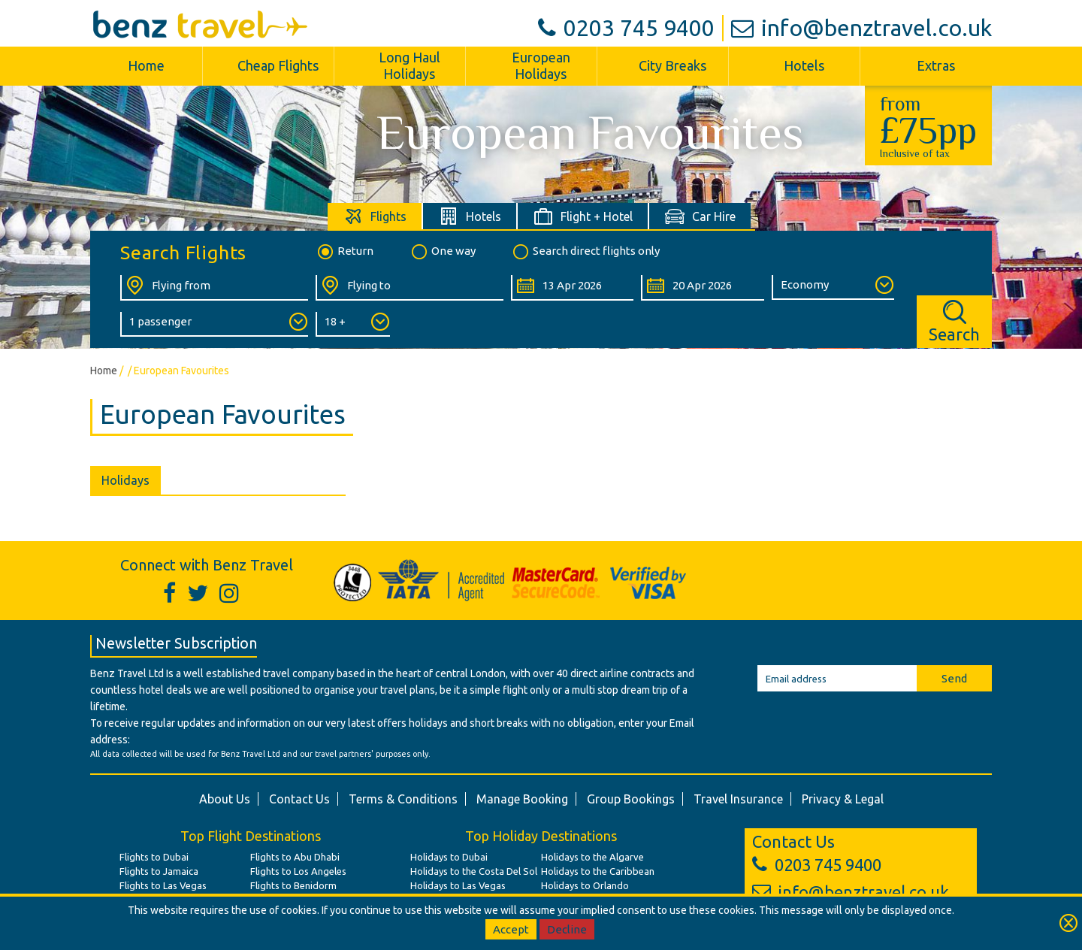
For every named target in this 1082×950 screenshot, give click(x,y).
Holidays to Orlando (585, 885)
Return (344, 252)
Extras (936, 65)
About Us (224, 799)
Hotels (804, 65)
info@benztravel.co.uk (861, 28)
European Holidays (541, 65)
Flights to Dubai (154, 857)
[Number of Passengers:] (214, 324)
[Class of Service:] (833, 287)
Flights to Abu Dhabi (295, 857)
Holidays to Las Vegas (458, 885)
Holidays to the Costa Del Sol (473, 871)
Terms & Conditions (403, 799)
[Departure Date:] (572, 288)
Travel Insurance (738, 799)
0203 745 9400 (626, 28)
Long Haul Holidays (409, 65)
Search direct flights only (585, 252)
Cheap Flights (278, 65)
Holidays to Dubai (449, 857)
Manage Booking (522, 799)
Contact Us (299, 799)
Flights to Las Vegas (163, 885)
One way (443, 252)
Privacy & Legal (843, 799)
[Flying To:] (409, 288)
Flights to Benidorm (293, 885)
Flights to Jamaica (158, 871)
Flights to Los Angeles (298, 871)
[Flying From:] (214, 288)
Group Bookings (631, 799)
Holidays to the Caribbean (597, 871)
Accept (511, 929)
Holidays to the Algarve (592, 857)
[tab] (375, 216)
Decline (567, 929)
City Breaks (672, 65)
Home (146, 65)
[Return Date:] (702, 288)
